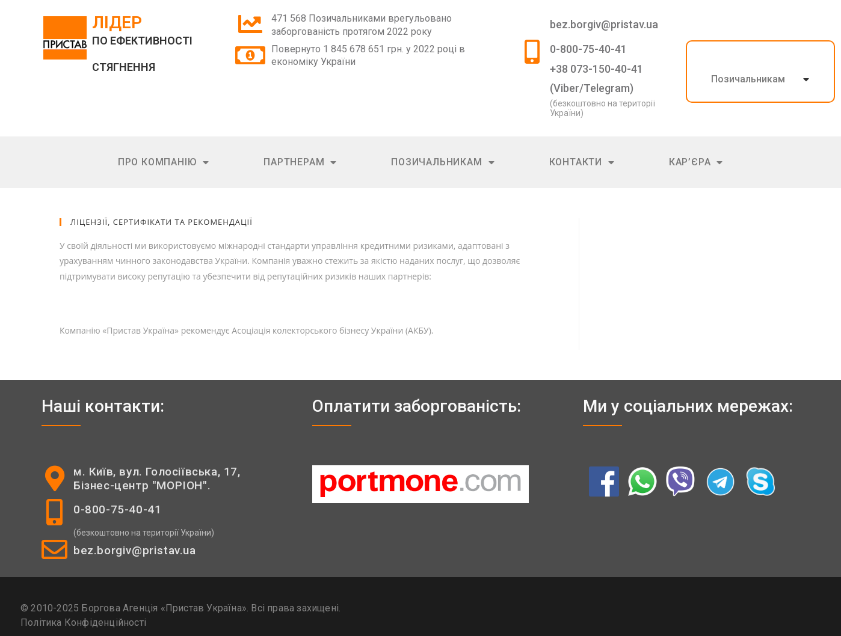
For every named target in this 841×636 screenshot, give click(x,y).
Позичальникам (748, 79)
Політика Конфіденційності (83, 622)
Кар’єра (696, 162)
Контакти (582, 162)
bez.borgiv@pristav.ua (604, 24)
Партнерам (300, 162)
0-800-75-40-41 (588, 49)
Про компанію (163, 162)
